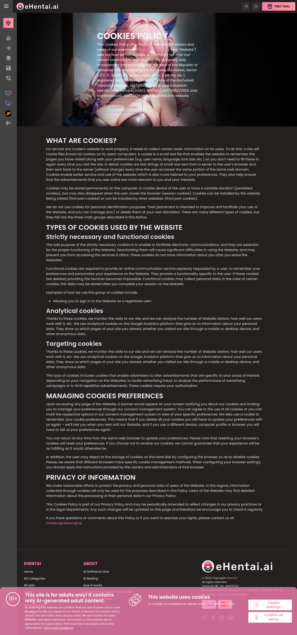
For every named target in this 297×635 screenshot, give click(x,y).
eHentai (231, 578)
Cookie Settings (267, 604)
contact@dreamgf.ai (64, 523)
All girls (29, 585)
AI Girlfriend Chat (96, 572)
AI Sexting (90, 578)
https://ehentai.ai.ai (153, 49)
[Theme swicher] (256, 6)
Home (101, 29)
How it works (92, 585)
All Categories (34, 578)
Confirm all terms (268, 617)
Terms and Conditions (58, 628)
